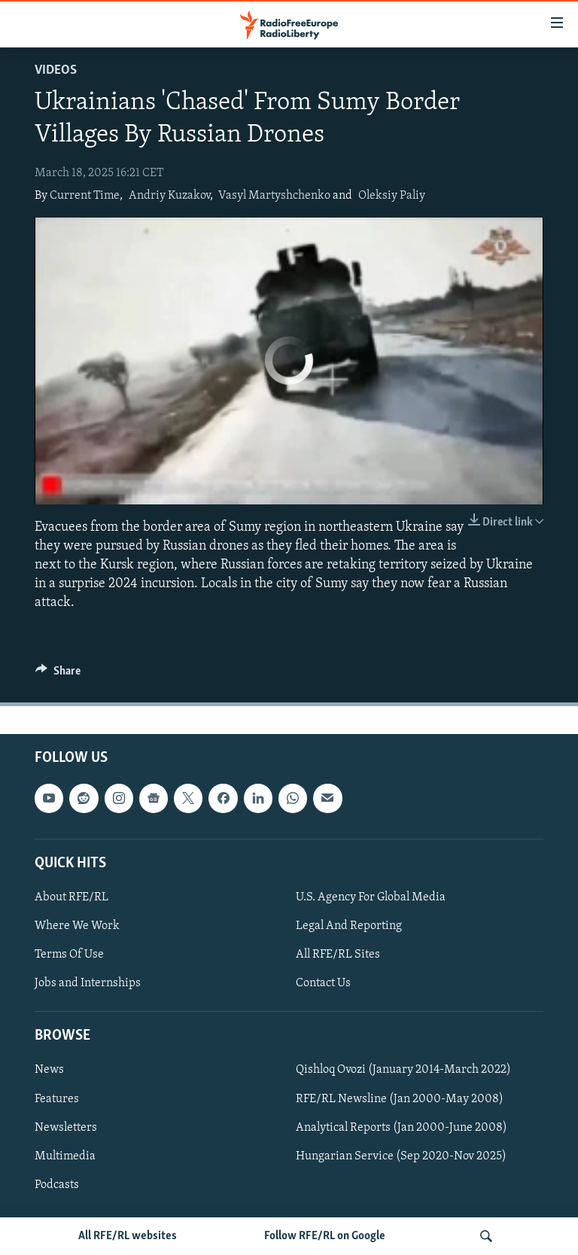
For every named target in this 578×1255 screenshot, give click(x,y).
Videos (56, 70)
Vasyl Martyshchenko (274, 196)
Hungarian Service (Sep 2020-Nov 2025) (401, 1156)
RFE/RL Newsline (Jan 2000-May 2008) (399, 1098)
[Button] (58, 674)
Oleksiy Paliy (391, 196)
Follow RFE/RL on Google (324, 1236)
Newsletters (66, 1127)
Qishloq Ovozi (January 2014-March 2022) (403, 1070)
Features (57, 1098)
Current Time (85, 196)
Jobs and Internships (88, 983)
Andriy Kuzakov (169, 196)
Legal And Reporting (349, 926)
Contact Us (323, 983)
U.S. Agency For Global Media (371, 897)
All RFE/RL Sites (338, 955)
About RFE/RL (71, 897)
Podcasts (57, 1184)
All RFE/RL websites (127, 1236)
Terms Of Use (69, 955)
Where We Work (77, 926)
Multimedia (65, 1156)
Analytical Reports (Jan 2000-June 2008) (401, 1127)
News (49, 1070)
